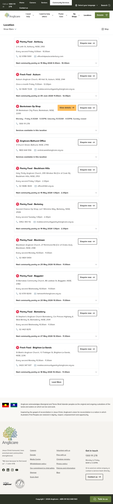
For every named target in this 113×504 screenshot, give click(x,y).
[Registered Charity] (20, 483)
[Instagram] (12, 470)
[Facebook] (3, 470)
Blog (58, 472)
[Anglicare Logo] (12, 15)
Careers (33, 2)
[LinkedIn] (8, 470)
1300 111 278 (91, 455)
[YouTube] (16, 470)
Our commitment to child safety (42, 468)
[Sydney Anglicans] (7, 483)
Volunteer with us (63, 450)
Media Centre (35, 459)
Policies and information (65, 468)
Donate (33, 455)
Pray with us (61, 455)
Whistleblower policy (38, 463)
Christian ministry (63, 459)
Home (21, 2)
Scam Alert (34, 477)
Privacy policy (61, 463)
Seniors (44, 2)
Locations (87, 15)
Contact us (23, 8)
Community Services (61, 2)
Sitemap (33, 472)
